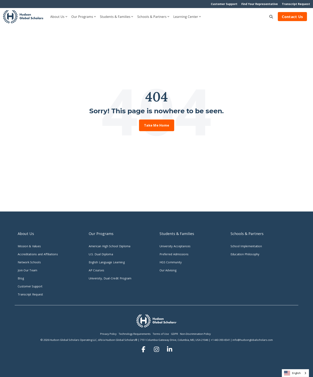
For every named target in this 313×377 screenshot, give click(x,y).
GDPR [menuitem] (174, 334)
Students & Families (116, 16)
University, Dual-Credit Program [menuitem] (110, 278)
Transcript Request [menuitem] (296, 4)
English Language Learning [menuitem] (107, 262)
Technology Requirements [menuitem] (135, 334)
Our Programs (83, 16)
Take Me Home (156, 125)
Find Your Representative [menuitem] (259, 4)
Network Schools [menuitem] (30, 262)
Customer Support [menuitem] (224, 4)
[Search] (271, 16)
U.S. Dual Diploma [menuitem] (101, 254)
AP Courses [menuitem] (96, 270)
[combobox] (295, 373)
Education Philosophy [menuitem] (245, 254)
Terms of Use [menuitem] (161, 334)
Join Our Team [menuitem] (27, 270)
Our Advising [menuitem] (168, 270)
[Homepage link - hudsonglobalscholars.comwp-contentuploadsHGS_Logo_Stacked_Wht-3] (156, 325)
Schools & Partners (153, 16)
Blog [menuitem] (21, 278)
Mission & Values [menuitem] (29, 246)
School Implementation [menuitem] (246, 246)
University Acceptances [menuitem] (175, 246)
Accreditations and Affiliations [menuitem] (38, 254)
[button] (143, 349)
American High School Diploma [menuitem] (110, 246)
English (292, 373)
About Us (58, 16)
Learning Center (187, 16)
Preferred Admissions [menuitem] (174, 254)
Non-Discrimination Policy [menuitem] (195, 334)
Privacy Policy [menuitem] (108, 334)
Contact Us (292, 16)
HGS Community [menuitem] (171, 262)
